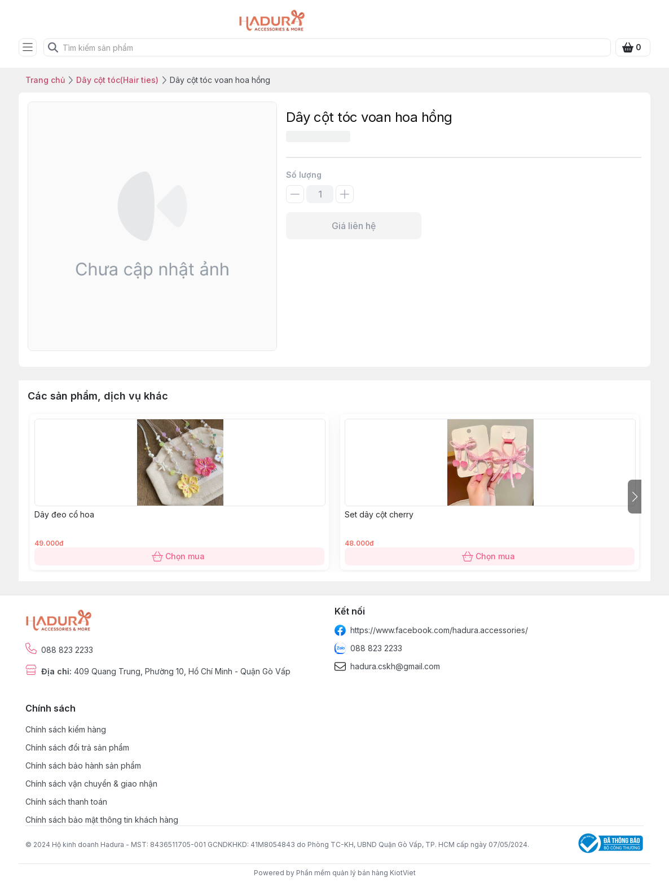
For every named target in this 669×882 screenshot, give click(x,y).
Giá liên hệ (353, 225)
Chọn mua (179, 556)
